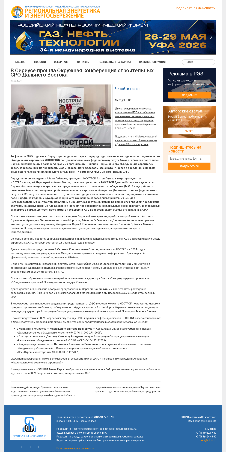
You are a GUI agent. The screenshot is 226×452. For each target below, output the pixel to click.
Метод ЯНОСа (123, 100)
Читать (189, 131)
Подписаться (189, 166)
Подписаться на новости (196, 8)
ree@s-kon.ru (208, 440)
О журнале (61, 62)
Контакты (83, 62)
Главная (20, 62)
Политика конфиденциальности (75, 448)
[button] (113, 37)
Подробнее (189, 95)
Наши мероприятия (152, 62)
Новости (40, 62)
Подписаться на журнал (114, 62)
